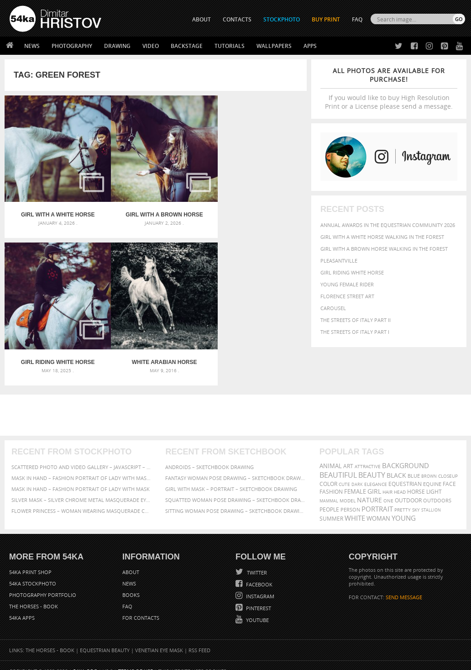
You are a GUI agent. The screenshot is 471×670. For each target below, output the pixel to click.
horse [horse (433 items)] (416, 480)
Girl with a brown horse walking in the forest (384, 248)
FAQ (357, 19)
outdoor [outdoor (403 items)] (408, 488)
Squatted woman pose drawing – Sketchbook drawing (235, 488)
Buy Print (326, 19)
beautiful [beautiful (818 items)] (338, 463)
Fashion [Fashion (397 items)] (331, 479)
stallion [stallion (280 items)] (431, 498)
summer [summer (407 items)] (331, 506)
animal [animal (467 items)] (330, 454)
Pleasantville (338, 260)
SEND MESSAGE (404, 585)
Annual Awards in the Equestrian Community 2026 (387, 225)
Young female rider (347, 284)
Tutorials (230, 46)
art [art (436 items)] (348, 454)
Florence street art (347, 296)
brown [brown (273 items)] (429, 464)
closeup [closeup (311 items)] (448, 464)
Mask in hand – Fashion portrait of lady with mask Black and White (81, 466)
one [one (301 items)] (388, 489)
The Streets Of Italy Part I (354, 331)
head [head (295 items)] (400, 480)
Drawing (117, 46)
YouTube (257, 608)
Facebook (258, 573)
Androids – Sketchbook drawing (209, 455)
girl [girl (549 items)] (374, 479)
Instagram (259, 584)
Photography (72, 46)
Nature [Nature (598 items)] (369, 488)
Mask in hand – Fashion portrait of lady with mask (80, 477)
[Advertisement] (237, 403)
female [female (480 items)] (355, 480)
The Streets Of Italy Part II (355, 320)
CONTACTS (237, 19)
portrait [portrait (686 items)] (377, 496)
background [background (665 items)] (405, 453)
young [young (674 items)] (404, 506)
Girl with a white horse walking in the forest (382, 236)
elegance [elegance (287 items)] (375, 472)
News (32, 46)
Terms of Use (135, 659)
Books (131, 583)
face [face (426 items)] (449, 471)
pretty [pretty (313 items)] (402, 498)
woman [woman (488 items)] (378, 507)
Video (150, 46)
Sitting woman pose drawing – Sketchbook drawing (235, 499)
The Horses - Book (33, 594)
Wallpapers (274, 46)
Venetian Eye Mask (159, 638)
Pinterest (258, 596)
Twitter (256, 561)
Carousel (333, 308)
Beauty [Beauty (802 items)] (371, 463)
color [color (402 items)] (328, 472)
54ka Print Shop (30, 560)
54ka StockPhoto (32, 572)
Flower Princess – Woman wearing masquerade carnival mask (81, 499)
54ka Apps (22, 606)
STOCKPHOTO (281, 19)
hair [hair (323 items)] (387, 480)
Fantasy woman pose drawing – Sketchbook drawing (235, 466)
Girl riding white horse (352, 272)
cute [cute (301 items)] (344, 472)
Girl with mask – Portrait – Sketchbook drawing (231, 477)
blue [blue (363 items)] (414, 463)
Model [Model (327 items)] (348, 488)
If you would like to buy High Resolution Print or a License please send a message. (388, 88)
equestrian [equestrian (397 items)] (405, 472)
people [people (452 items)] (329, 497)
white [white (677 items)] (355, 506)
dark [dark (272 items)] (357, 472)
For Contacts (140, 606)
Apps (310, 46)
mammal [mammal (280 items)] (328, 489)
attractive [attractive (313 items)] (368, 454)
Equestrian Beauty (105, 638)
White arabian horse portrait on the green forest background (54, 350)
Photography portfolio (42, 583)
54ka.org (85, 659)
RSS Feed (199, 638)
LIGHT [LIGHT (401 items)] (434, 479)
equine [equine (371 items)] (432, 472)
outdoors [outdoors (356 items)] (437, 488)
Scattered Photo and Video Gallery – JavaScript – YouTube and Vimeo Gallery (81, 455)
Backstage (187, 46)
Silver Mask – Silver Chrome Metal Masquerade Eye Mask (81, 488)
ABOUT (201, 19)
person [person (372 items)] (350, 497)
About (130, 560)
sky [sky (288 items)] (416, 498)
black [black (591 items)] (396, 463)
